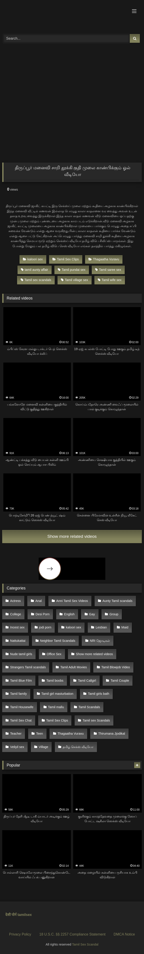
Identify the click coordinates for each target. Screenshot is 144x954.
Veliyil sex (17, 747)
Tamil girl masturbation (57, 693)
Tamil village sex (74, 280)
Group (114, 614)
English (69, 614)
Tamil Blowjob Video (115, 667)
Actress (15, 601)
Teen (39, 733)
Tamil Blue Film (21, 680)
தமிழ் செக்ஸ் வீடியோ (78, 747)
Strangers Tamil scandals (28, 667)
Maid (124, 627)
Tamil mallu (56, 707)
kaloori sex (33, 259)
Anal (38, 601)
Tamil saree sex (108, 269)
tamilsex (25, 915)
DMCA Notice (124, 934)
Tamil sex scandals (36, 280)
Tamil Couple (120, 680)
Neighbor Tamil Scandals (57, 640)
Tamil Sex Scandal (85, 944)
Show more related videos (72, 536)
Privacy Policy (20, 934)
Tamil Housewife (22, 707)
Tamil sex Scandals (96, 720)
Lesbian (101, 627)
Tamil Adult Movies (73, 667)
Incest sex (17, 627)
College (15, 614)
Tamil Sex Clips (65, 259)
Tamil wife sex (110, 280)
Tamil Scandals (89, 707)
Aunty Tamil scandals (117, 601)
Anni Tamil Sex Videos (72, 601)
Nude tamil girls (21, 654)
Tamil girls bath (98, 693)
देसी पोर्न (10, 915)
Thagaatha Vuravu (103, 259)
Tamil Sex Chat (21, 720)
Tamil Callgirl (87, 680)
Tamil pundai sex (71, 269)
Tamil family (18, 693)
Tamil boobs (55, 680)
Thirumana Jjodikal (111, 733)
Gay (92, 614)
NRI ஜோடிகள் (100, 640)
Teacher (16, 733)
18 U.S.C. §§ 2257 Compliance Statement (72, 934)
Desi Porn (43, 614)
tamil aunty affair (34, 269)
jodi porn (45, 627)
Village (43, 747)
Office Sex (54, 654)
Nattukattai (18, 640)
